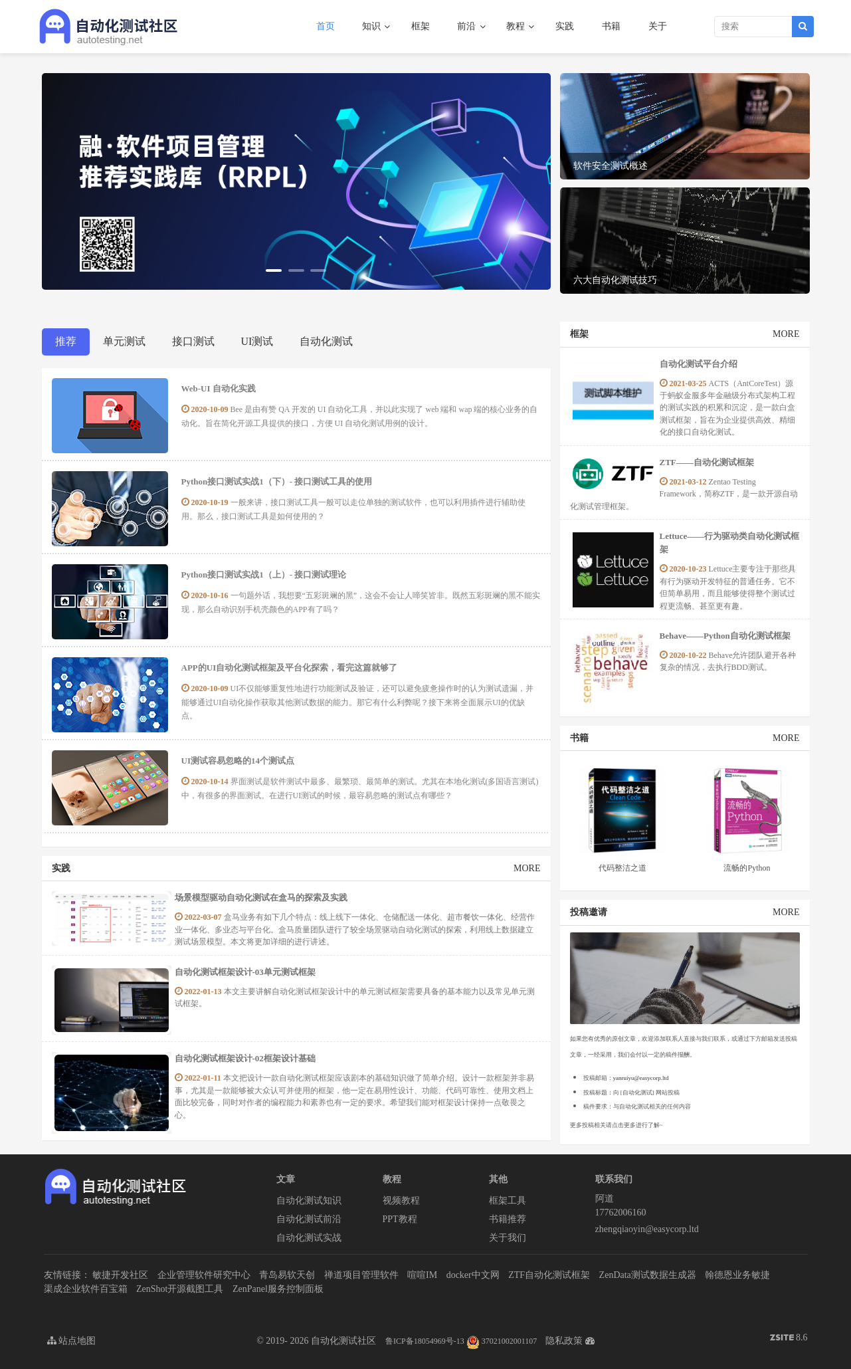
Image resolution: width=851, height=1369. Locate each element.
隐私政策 (564, 1341)
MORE (527, 868)
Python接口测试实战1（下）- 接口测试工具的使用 (277, 481)
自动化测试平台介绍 (698, 364)
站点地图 (71, 1341)
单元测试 (124, 341)
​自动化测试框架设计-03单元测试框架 (245, 972)
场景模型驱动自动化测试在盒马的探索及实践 (261, 897)
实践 (564, 26)
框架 (420, 26)
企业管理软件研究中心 (203, 1275)
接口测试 (193, 341)
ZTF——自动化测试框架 (707, 462)
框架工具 (507, 1201)
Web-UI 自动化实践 (218, 388)
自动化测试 (326, 341)
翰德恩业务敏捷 (737, 1275)
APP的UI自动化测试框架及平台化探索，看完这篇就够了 (289, 668)
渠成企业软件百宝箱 (86, 1289)
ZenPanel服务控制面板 (278, 1289)
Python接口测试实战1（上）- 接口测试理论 (264, 574)
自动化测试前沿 (308, 1219)
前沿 (467, 26)
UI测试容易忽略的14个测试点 (237, 761)
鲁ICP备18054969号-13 (424, 1341)
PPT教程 (400, 1219)
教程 (516, 26)
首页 (325, 26)
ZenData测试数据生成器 (647, 1275)
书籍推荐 (507, 1219)
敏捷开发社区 (120, 1275)
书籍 (611, 26)
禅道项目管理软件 (361, 1275)
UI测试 (257, 341)
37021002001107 (501, 1341)
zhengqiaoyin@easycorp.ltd (647, 1229)
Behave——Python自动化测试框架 (725, 636)
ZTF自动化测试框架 (549, 1275)
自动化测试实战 (308, 1238)
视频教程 (401, 1201)
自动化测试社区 (343, 1341)
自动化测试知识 (308, 1201)
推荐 (65, 341)
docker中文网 (473, 1275)
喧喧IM (422, 1275)
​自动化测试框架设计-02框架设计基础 (245, 1058)
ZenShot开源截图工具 (179, 1289)
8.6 (789, 1338)
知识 (372, 26)
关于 (657, 26)
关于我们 (507, 1238)
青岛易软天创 (287, 1275)
